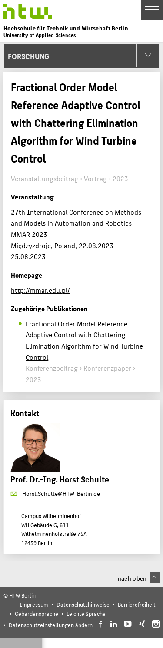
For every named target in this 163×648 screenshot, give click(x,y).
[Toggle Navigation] (152, 10)
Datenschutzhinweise (83, 604)
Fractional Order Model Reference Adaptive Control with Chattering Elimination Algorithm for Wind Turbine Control (84, 340)
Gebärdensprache (36, 613)
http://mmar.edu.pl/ (40, 290)
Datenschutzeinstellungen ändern (51, 624)
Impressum (34, 604)
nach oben (139, 578)
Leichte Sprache (86, 613)
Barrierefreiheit (137, 604)
